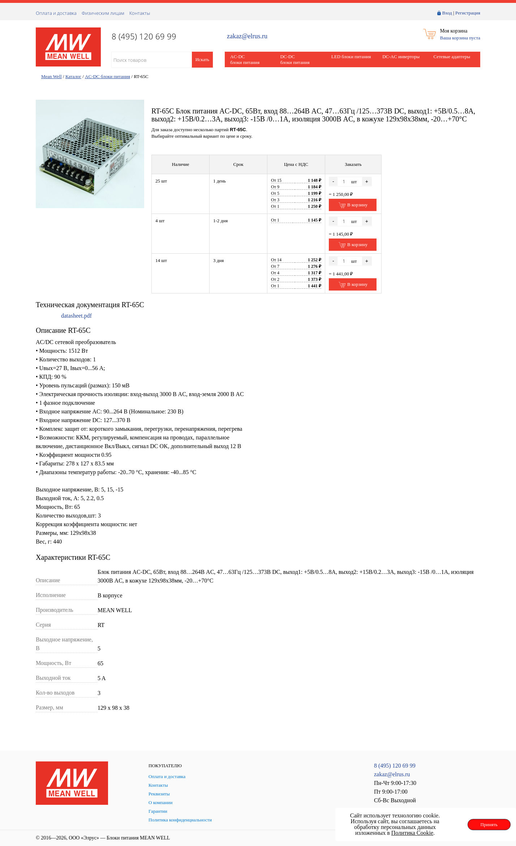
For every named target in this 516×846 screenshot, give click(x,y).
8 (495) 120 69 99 (395, 766)
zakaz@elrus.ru (247, 36)
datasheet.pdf (76, 316)
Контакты (139, 13)
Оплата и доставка (56, 13)
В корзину (353, 205)
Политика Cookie (412, 833)
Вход (447, 13)
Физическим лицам (103, 13)
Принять (489, 824)
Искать (202, 59)
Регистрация (467, 13)
